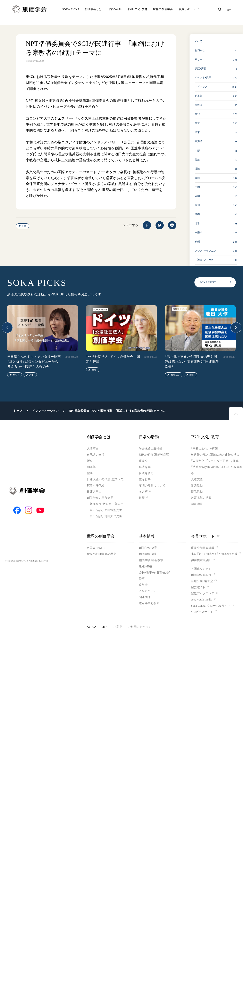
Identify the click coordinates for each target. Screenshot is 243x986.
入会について (148, 591)
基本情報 (147, 536)
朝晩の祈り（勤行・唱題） (154, 454)
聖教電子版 (198, 587)
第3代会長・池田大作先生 (106, 516)
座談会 (143, 460)
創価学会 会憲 (148, 547)
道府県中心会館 (149, 603)
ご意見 (117, 626)
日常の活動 (115, 13)
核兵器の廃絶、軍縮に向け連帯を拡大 (215, 454)
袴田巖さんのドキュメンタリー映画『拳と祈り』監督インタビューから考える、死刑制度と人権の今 (34, 361)
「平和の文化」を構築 (204, 448)
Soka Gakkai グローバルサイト (211, 605)
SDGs (16, 375)
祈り (90, 460)
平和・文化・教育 (137, 13)
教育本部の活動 (201, 497)
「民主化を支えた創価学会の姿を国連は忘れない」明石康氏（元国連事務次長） (192, 361)
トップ (17, 410)
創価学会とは (93, 13)
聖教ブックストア (202, 593)
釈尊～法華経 (95, 485)
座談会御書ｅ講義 (202, 547)
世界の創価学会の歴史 (101, 554)
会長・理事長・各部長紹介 (155, 572)
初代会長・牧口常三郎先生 (106, 504)
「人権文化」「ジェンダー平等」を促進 (215, 460)
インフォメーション (45, 410)
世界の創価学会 (163, 13)
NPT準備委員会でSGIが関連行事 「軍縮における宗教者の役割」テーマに (117, 410)
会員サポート (205, 536)
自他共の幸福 (95, 454)
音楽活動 (197, 485)
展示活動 (197, 491)
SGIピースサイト (202, 611)
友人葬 (143, 491)
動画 (192, 375)
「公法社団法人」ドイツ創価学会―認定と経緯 (113, 359)
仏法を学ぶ (146, 467)
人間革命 (93, 448)
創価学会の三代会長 (100, 497)
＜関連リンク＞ (201, 568)
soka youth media (201, 599)
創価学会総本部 (201, 575)
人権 (31, 375)
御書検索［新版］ (201, 560)
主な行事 (145, 479)
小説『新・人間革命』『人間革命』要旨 (214, 554)
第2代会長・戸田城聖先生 (106, 510)
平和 (24, 226)
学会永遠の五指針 (150, 448)
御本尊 (91, 467)
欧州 (94, 370)
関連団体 (145, 597)
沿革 (142, 578)
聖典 (90, 473)
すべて (198, 41)
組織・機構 (145, 566)
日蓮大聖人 (94, 491)
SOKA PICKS (70, 13)
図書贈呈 (197, 504)
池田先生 (175, 375)
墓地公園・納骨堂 (202, 581)
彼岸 (142, 497)
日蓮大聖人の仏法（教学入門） (106, 479)
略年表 (143, 584)
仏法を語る (146, 473)
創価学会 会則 (148, 554)
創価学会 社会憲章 (151, 560)
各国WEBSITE (96, 547)
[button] (7, 327)
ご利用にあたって (139, 626)
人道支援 (197, 479)
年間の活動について (152, 485)
